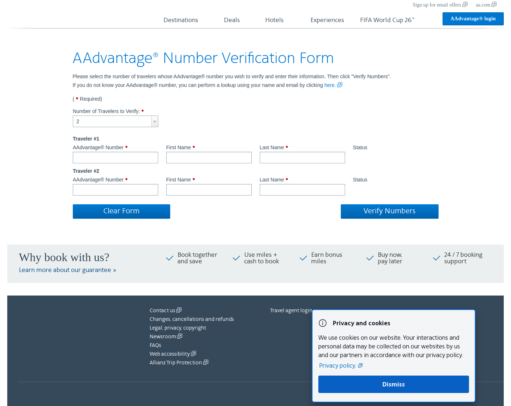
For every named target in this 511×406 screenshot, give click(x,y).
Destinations (180, 20)
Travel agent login (291, 310)
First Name (209, 155)
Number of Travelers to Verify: (115, 118)
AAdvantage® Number (115, 155)
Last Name (302, 155)
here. (333, 85)
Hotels (274, 20)
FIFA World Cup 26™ (387, 20)
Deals (232, 20)
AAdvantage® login (473, 18)
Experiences (327, 20)
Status (360, 147)
